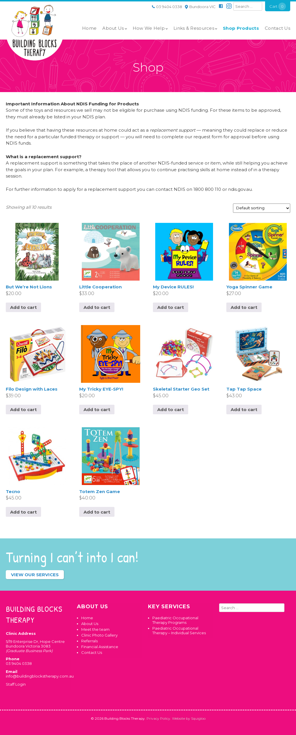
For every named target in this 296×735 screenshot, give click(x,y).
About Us (113, 28)
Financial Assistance (99, 646)
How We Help (149, 28)
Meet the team (95, 629)
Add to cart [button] (23, 307)
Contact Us (277, 28)
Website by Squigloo (189, 718)
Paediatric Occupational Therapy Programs (175, 620)
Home (89, 28)
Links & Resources (193, 28)
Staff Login (16, 684)
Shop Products (241, 28)
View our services (35, 574)
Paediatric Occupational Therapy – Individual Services (179, 630)
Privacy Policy (158, 718)
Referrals (89, 641)
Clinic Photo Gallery (99, 635)
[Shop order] (261, 208)
